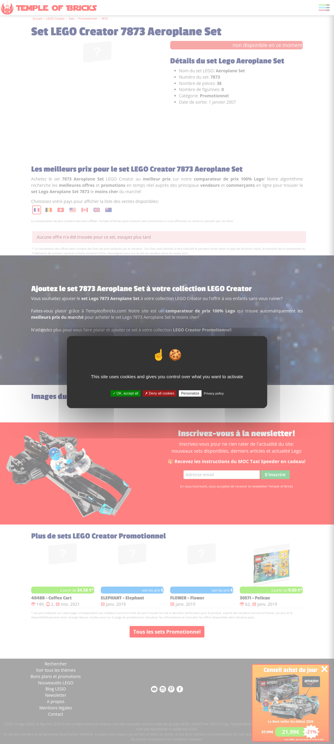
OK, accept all (125, 393)
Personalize (190, 393)
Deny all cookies (159, 393)
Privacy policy (214, 393)
